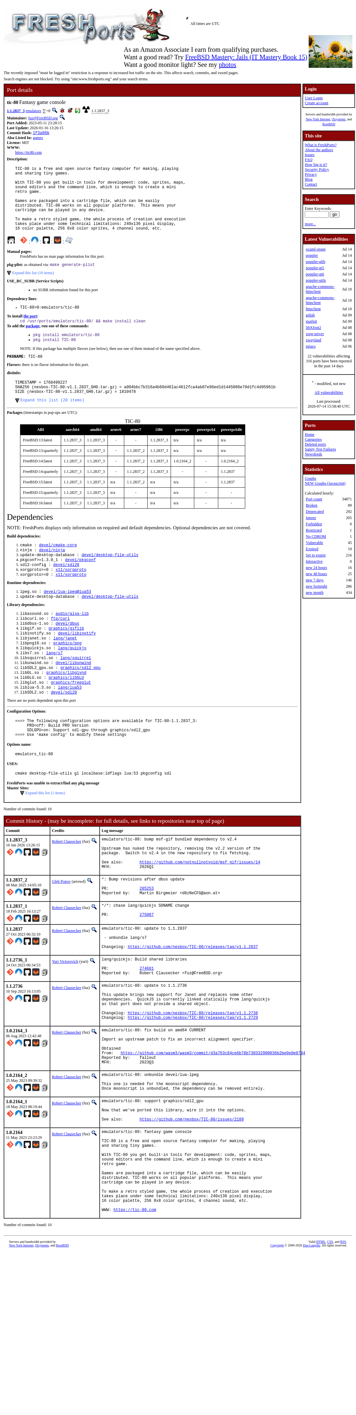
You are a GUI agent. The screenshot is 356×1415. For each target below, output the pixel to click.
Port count (314, 499)
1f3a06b (41, 133)
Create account (316, 103)
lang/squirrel (75, 693)
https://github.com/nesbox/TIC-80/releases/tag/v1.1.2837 (193, 1010)
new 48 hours (316, 574)
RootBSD (328, 124)
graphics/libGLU (66, 715)
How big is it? (316, 164)
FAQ (308, 159)
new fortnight (316, 586)
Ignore (311, 517)
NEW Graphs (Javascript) (325, 483)
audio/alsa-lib (72, 643)
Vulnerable (314, 542)
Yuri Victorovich (65, 1024)
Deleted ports (315, 444)
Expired (312, 549)
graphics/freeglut (71, 721)
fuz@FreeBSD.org (43, 118)
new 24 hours (316, 567)
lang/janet (65, 671)
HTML (320, 1351)
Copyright (277, 1355)
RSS (343, 1351)
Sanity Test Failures (320, 449)
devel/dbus (67, 654)
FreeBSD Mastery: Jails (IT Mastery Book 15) (246, 57)
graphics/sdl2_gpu (80, 704)
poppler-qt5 (315, 268)
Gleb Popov (61, 934)
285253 (147, 944)
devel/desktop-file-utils (110, 579)
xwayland (313, 340)
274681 (147, 1034)
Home (309, 434)
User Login (313, 98)
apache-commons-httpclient (320, 289)
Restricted (314, 530)
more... (310, 224)
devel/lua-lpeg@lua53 (67, 619)
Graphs (310, 478)
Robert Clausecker (66, 887)
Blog (308, 179)
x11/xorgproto (71, 596)
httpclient (313, 309)
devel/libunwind (73, 698)
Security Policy (317, 169)
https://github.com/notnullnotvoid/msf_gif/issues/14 (200, 914)
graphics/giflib (66, 659)
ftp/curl (60, 648)
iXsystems (338, 119)
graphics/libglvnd (66, 710)
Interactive (314, 561)
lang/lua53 (70, 726)
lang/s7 (54, 687)
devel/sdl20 (66, 591)
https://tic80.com (28, 153)
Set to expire (316, 555)
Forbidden (314, 524)
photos (227, 64)
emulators (33, 111)
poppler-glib (315, 261)
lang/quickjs (72, 682)
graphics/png (67, 676)
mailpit (311, 321)
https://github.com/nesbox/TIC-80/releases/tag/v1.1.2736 (193, 1087)
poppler (312, 255)
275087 (147, 974)
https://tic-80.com (134, 1319)
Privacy (311, 174)
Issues (309, 154)
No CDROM (316, 536)
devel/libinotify (77, 665)
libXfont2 (313, 327)
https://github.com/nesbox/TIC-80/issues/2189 (192, 1211)
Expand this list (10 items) (33, 288)
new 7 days (314, 580)
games (38, 138)
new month (314, 592)
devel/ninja (52, 574)
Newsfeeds (313, 454)
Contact (311, 184)
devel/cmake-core (58, 568)
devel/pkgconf (80, 585)
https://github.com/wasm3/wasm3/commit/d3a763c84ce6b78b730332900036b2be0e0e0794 (213, 1134)
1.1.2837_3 (16, 111)
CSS (330, 1351)
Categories (313, 439)
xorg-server (315, 334)
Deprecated (315, 511)
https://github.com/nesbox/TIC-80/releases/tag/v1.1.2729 (193, 1092)
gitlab (310, 315)
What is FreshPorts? (321, 145)
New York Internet (318, 119)
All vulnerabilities (329, 392)
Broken (311, 505)
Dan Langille (311, 1355)
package (32, 342)
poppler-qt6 (315, 274)
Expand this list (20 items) (52, 423)
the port (30, 332)
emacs (311, 346)
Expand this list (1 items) (45, 839)
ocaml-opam (315, 249)
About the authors (319, 150)
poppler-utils (316, 280)
